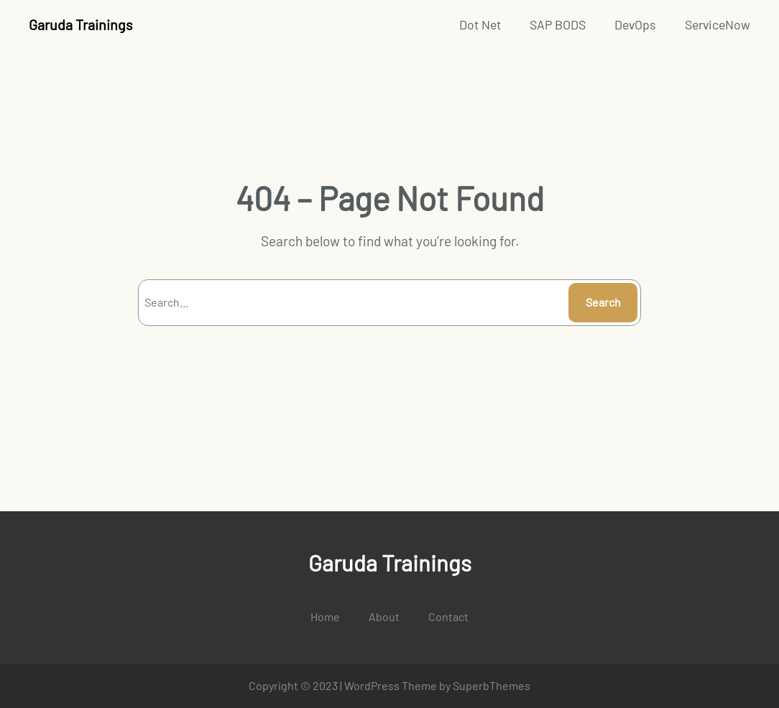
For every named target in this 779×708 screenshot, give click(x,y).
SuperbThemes (491, 685)
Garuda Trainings (80, 24)
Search (603, 302)
